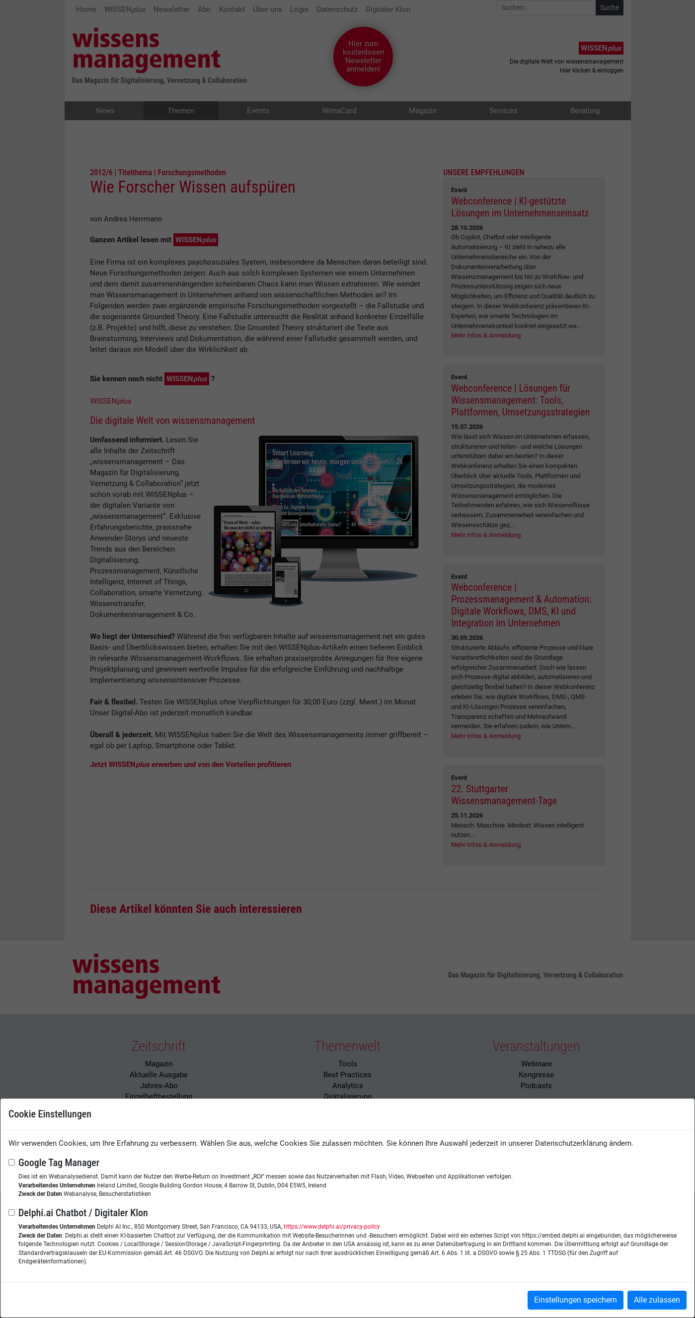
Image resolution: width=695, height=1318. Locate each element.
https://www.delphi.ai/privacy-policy (332, 1226)
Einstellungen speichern (575, 1300)
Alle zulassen (657, 1300)
